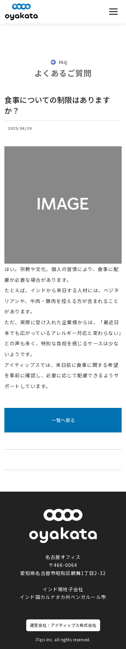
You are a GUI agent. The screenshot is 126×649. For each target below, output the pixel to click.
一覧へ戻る (63, 420)
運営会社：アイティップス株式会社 (63, 625)
